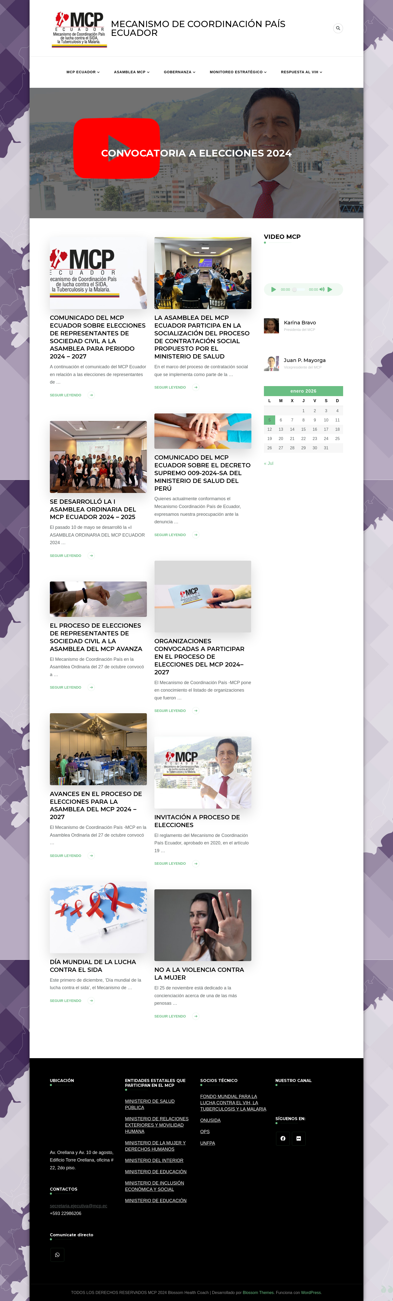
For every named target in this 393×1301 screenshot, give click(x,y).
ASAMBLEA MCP (130, 72)
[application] (303, 273)
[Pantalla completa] (330, 289)
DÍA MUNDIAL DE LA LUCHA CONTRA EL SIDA (93, 966)
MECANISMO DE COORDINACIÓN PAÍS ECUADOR (198, 28)
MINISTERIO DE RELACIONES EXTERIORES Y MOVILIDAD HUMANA (157, 1125)
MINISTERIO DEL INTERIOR (154, 1160)
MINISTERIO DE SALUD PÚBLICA (150, 1104)
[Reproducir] (273, 289)
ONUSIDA (210, 1120)
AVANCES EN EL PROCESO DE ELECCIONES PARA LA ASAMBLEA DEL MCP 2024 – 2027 (96, 805)
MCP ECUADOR (81, 72)
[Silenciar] (322, 289)
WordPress (311, 1292)
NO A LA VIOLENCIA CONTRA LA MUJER (199, 973)
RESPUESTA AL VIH (299, 72)
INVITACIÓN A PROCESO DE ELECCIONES (197, 821)
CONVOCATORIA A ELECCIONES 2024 (196, 153)
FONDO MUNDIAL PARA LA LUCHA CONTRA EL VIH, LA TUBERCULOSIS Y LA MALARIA (233, 1103)
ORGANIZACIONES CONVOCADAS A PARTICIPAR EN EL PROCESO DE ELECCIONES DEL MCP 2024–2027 (199, 657)
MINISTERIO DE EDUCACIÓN (156, 1172)
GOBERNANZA (177, 72)
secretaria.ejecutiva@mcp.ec (79, 1205)
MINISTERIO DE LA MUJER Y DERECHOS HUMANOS (155, 1146)
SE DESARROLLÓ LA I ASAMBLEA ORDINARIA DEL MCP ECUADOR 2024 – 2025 (93, 509)
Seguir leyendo (65, 396)
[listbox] (197, 153)
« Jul (268, 463)
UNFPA (207, 1143)
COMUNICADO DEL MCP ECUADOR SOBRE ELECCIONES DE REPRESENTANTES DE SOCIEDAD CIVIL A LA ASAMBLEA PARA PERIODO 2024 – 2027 (98, 337)
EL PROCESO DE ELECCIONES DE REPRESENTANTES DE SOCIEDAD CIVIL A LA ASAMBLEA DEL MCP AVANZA (96, 637)
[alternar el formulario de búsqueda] (338, 28)
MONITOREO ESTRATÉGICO (236, 72)
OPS (205, 1131)
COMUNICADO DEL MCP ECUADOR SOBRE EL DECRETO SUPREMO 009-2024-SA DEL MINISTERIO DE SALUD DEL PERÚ (202, 473)
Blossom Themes (258, 1292)
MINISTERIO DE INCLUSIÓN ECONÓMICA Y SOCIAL (155, 1186)
